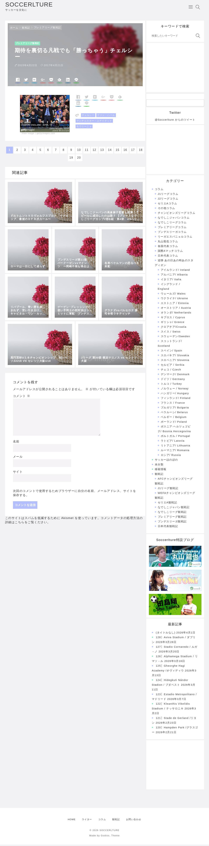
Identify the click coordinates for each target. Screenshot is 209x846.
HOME (72, 820)
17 (133, 151)
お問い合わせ (133, 820)
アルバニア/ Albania (174, 275)
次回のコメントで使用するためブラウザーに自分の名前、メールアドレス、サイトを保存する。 (74, 494)
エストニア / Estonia (175, 304)
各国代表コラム (168, 247)
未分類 (159, 465)
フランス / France (173, 404)
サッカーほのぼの (166, 461)
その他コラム (166, 209)
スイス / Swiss (171, 332)
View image (28, 135)
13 (102, 151)
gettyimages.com (46, 135)
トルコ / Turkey (171, 385)
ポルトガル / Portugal (175, 437)
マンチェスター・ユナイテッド (94, 122)
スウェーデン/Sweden (175, 337)
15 (117, 151)
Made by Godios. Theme (104, 837)
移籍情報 (160, 470)
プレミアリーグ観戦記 (47, 28)
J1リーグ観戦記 (168, 489)
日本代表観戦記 (168, 527)
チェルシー (88, 116)
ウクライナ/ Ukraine (174, 299)
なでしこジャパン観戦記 (174, 508)
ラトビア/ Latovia (173, 442)
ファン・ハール (106, 116)
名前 (16, 443)
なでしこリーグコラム (172, 223)
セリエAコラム (167, 204)
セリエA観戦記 (167, 503)
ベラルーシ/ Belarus (174, 413)
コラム (159, 190)
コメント (21, 397)
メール (18, 458)
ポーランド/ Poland (174, 423)
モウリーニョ (84, 127)
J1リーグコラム (168, 195)
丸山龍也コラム (168, 242)
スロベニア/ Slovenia (175, 361)
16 (125, 151)
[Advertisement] (175, 69)
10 (79, 151)
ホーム (14, 29)
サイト (18, 473)
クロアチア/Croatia (174, 328)
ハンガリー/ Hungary (175, 394)
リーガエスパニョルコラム (175, 237)
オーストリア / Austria (176, 309)
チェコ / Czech (171, 370)
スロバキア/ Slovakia (175, 356)
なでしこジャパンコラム (174, 218)
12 (94, 151)
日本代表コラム (168, 256)
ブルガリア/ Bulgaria (175, 408)
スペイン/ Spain (171, 351)
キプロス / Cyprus (173, 318)
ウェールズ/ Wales (173, 294)
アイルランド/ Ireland (175, 271)
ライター (87, 820)
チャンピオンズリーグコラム (176, 214)
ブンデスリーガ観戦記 (172, 522)
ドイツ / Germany (173, 380)
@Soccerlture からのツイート (175, 121)
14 (110, 151)
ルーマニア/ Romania (175, 451)
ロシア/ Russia (171, 456)
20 (79, 159)
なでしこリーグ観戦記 (172, 513)
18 (141, 151)
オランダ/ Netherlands (176, 313)
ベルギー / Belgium (174, 418)
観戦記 (26, 29)
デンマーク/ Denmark (175, 375)
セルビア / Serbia (172, 366)
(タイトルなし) (165, 633)
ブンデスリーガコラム (172, 233)
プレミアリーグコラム (172, 228)
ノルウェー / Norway (175, 389)
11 (87, 151)
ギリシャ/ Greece (173, 323)
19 (71, 159)
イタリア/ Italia (171, 280)
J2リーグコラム (168, 199)
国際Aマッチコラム (170, 252)
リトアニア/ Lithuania (175, 446)
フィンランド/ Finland (176, 399)
